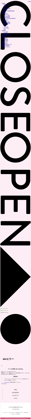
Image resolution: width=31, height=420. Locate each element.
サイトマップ (5, 412)
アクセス (15, 398)
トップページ (7, 382)
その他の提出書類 (25, 412)
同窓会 (15, 389)
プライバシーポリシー (11, 412)
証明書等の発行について (18, 412)
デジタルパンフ (15, 395)
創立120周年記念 (15, 392)
